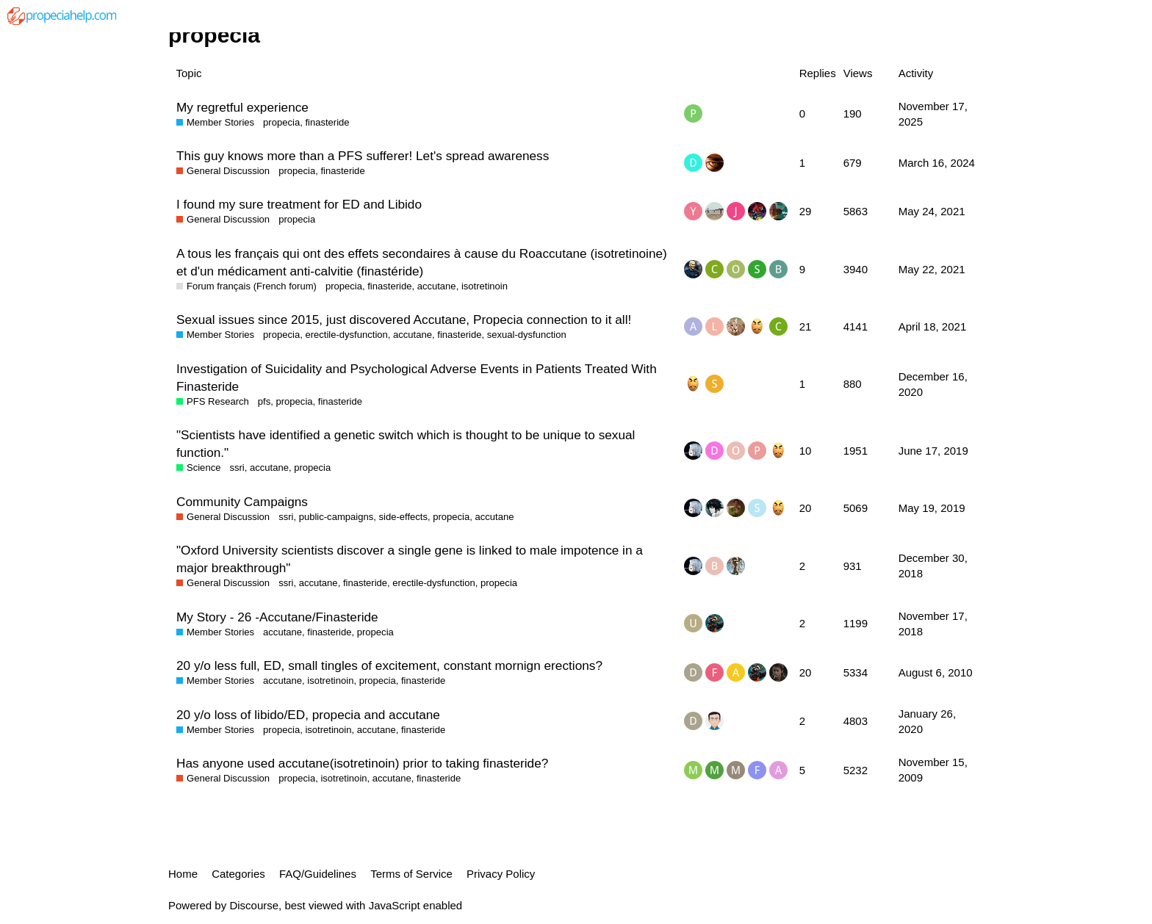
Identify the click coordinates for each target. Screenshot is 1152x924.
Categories (238, 873)
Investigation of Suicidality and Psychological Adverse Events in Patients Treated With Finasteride (416, 377)
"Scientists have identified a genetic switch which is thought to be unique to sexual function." (405, 443)
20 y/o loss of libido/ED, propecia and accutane (308, 714)
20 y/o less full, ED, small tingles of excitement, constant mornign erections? (389, 665)
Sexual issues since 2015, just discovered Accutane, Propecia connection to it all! (403, 319)
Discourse (253, 905)
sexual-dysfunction (526, 334)
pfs (264, 401)
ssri (236, 467)
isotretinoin (484, 286)
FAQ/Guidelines (317, 873)
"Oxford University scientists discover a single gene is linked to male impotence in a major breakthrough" (409, 559)
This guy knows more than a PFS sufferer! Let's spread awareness (362, 155)
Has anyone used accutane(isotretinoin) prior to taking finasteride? (362, 763)
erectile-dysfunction (346, 334)
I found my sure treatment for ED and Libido (299, 204)
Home (183, 873)
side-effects (402, 516)
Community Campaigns (242, 501)
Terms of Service (411, 873)
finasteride (327, 122)
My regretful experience (242, 107)
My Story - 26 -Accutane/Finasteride (277, 617)
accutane (436, 286)
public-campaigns (336, 516)
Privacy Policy (501, 873)
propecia (281, 122)
